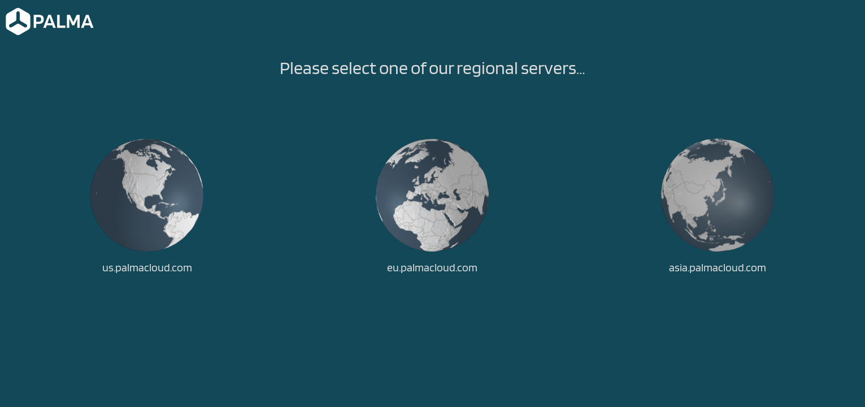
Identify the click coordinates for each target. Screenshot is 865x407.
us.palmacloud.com (147, 267)
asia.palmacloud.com (717, 267)
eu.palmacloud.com (432, 267)
